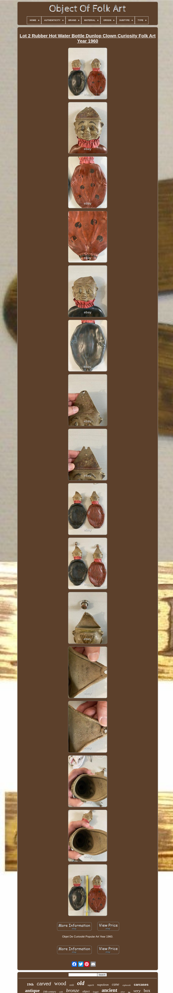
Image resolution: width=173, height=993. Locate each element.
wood (60, 983)
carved (44, 983)
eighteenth (126, 985)
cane (115, 984)
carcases (141, 984)
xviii (71, 985)
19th (30, 984)
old (80, 983)
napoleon (103, 984)
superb (91, 985)
